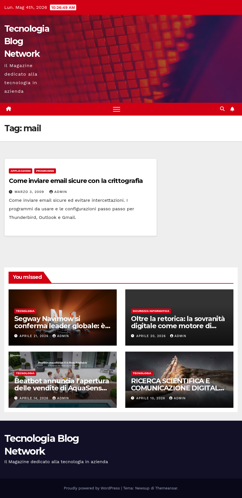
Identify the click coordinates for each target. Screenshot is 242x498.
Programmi (45, 170)
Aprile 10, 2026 (151, 398)
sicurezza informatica (151, 310)
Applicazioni (21, 170)
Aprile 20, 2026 (151, 336)
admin (58, 192)
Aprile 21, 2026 (35, 336)
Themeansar (166, 488)
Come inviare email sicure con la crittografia (76, 181)
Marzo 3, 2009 (30, 192)
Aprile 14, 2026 (35, 398)
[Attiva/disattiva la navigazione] (117, 109)
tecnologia (25, 310)
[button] (222, 109)
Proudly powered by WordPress (92, 488)
